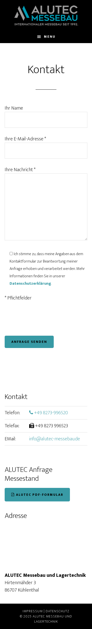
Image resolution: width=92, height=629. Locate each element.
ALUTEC (46, 15)
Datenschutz (57, 611)
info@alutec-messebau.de (54, 439)
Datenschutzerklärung (30, 283)
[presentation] (42, 318)
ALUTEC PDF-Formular (37, 494)
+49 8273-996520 (48, 413)
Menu (49, 36)
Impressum (33, 611)
